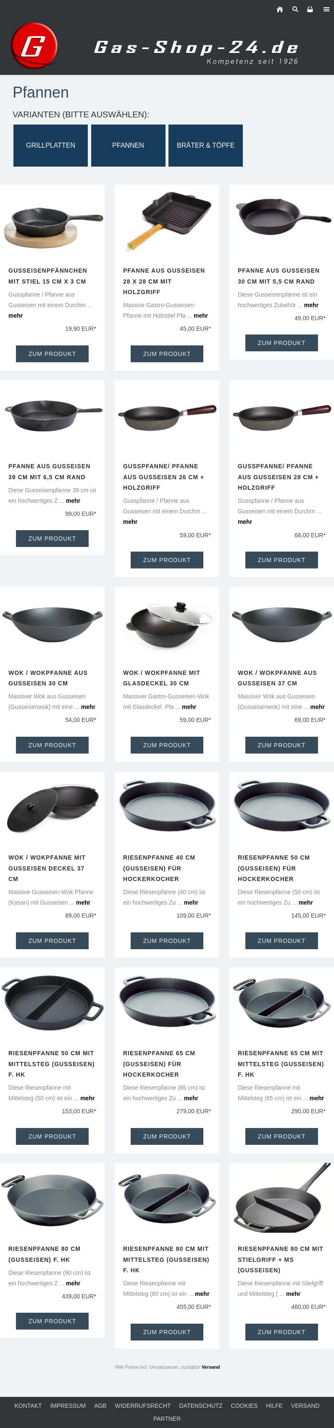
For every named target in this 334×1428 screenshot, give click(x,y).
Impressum (68, 1405)
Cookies (244, 1405)
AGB (100, 1405)
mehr (15, 315)
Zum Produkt (52, 353)
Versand (211, 1367)
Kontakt (28, 1405)
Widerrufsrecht (143, 1405)
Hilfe (274, 1405)
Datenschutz (200, 1405)
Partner (167, 1418)
